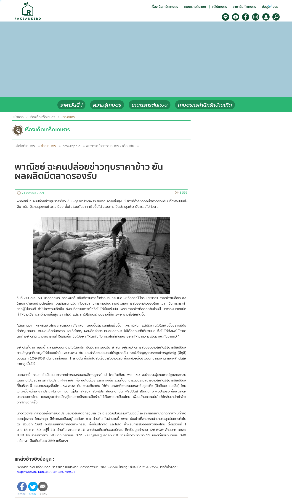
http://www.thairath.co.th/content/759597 (46, 471)
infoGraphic (71, 146)
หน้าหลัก (18, 117)
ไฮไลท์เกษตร (26, 146)
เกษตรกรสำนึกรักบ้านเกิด (205, 105)
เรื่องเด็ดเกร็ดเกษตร (42, 117)
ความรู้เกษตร (107, 105)
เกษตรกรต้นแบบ (149, 105)
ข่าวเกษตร (48, 146)
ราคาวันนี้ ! (71, 105)
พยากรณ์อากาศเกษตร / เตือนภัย (110, 146)
